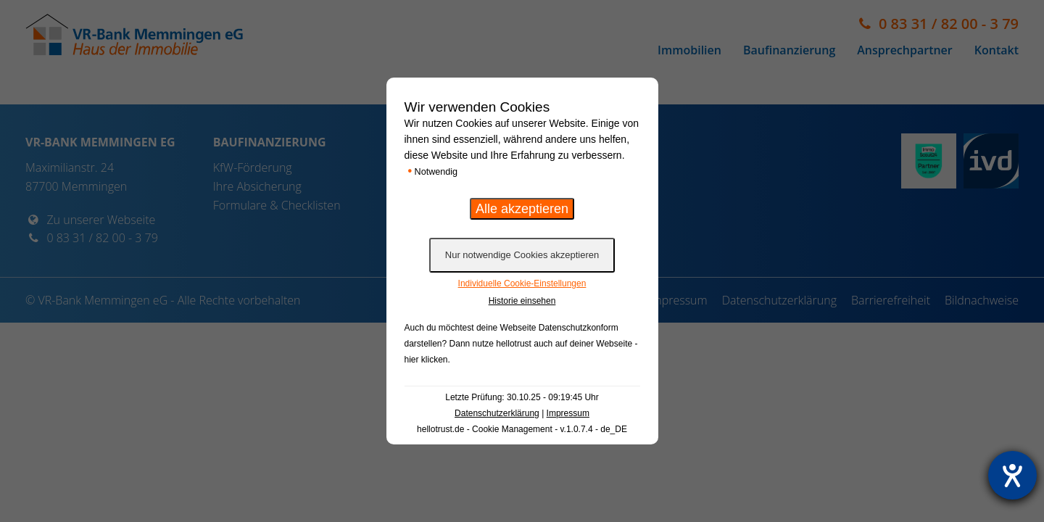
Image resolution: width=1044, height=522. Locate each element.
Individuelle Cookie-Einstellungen (522, 283)
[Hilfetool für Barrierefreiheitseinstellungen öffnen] (1012, 475)
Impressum (568, 413)
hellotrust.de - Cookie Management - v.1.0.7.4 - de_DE (522, 429)
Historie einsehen (522, 301)
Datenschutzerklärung (497, 413)
